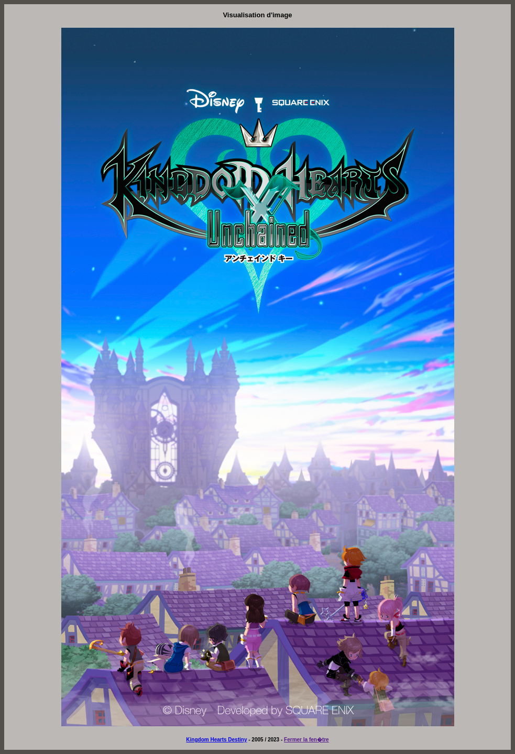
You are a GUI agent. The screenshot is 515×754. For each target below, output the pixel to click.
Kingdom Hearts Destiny (216, 739)
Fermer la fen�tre (306, 739)
